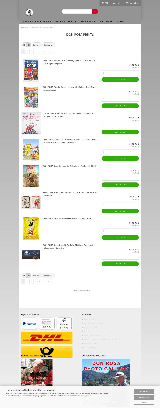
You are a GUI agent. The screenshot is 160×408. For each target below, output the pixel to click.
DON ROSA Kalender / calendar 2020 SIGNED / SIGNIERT (68, 218)
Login (117, 3)
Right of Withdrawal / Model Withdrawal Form (101, 339)
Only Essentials (144, 397)
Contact (87, 331)
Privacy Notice (86, 396)
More (120, 21)
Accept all (144, 391)
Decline (144, 403)
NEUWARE (106, 21)
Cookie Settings (90, 347)
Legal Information (90, 327)
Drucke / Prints (65, 21)
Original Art (88, 21)
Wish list (132, 3)
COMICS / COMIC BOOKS (36, 21)
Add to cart (120, 79)
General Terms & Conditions (94, 323)
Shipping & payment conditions (96, 335)
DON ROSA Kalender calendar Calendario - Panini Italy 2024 (69, 166)
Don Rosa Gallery (90, 343)
